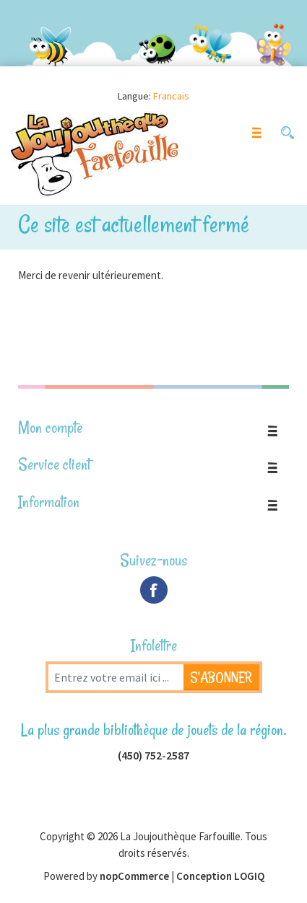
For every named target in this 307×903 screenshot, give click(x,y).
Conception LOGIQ (220, 876)
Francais (171, 95)
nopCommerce (134, 876)
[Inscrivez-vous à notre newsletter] (115, 677)
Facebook (154, 590)
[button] (287, 132)
